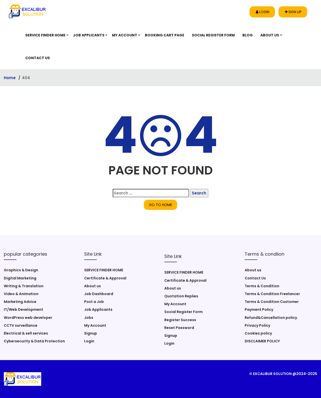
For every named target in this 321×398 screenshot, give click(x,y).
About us (269, 35)
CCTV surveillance (20, 325)
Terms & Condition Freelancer (272, 293)
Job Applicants (88, 35)
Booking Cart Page (164, 35)
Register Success (180, 319)
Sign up (293, 11)
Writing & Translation (23, 286)
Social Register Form (213, 35)
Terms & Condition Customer (272, 301)
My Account (124, 35)
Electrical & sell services (26, 333)
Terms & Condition (262, 286)
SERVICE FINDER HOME (45, 35)
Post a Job (94, 301)
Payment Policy (259, 309)
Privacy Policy (257, 325)
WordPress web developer (28, 317)
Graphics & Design (21, 270)
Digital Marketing (20, 278)
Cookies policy (258, 333)
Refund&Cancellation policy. (271, 317)
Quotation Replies (181, 296)
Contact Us (37, 57)
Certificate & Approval (105, 278)
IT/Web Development (23, 309)
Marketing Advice (20, 301)
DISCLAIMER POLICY (262, 341)
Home (10, 77)
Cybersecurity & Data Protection (34, 341)
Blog (247, 35)
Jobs (88, 317)
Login (262, 11)
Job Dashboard (98, 293)
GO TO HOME (160, 204)
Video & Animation (21, 293)
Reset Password (179, 327)
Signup (90, 333)
